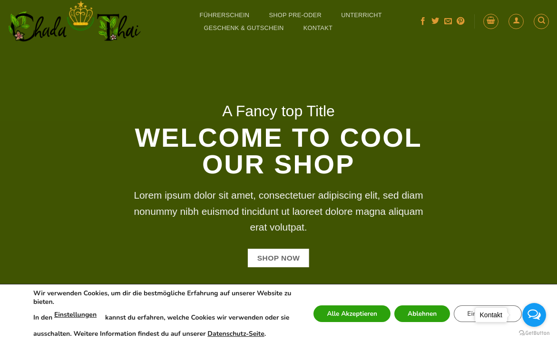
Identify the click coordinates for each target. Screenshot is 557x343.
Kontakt (317, 27)
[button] (490, 21)
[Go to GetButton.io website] (534, 333)
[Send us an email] (448, 21)
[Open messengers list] (534, 315)
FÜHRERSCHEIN (225, 15)
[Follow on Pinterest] (460, 21)
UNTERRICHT (361, 15)
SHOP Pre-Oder (295, 15)
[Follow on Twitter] (435, 21)
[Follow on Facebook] (423, 21)
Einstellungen (75, 314)
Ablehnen (418, 313)
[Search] (541, 21)
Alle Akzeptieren (345, 313)
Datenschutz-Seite (246, 333)
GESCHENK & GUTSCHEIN (244, 27)
